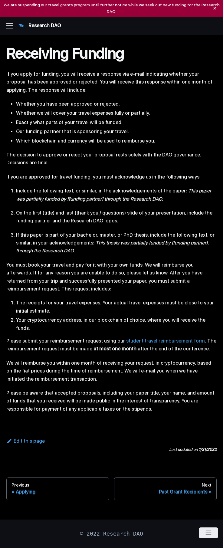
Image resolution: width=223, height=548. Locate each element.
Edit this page (25, 441)
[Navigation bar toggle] (9, 25)
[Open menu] (208, 532)
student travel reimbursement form (165, 341)
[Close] (214, 8)
